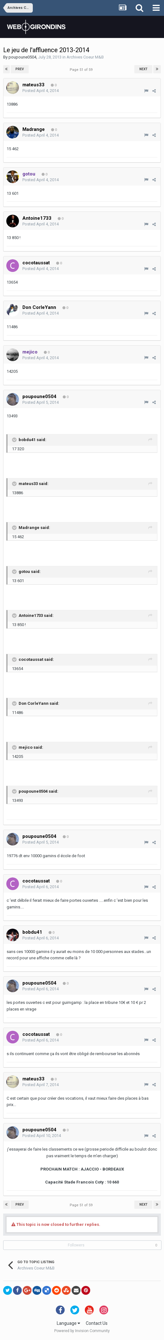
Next (143, 69)
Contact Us (97, 1323)
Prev (19, 69)
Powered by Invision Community (82, 1331)
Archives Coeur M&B (85, 57)
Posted (40, 90)
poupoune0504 (22, 57)
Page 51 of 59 (82, 70)
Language (68, 1323)
